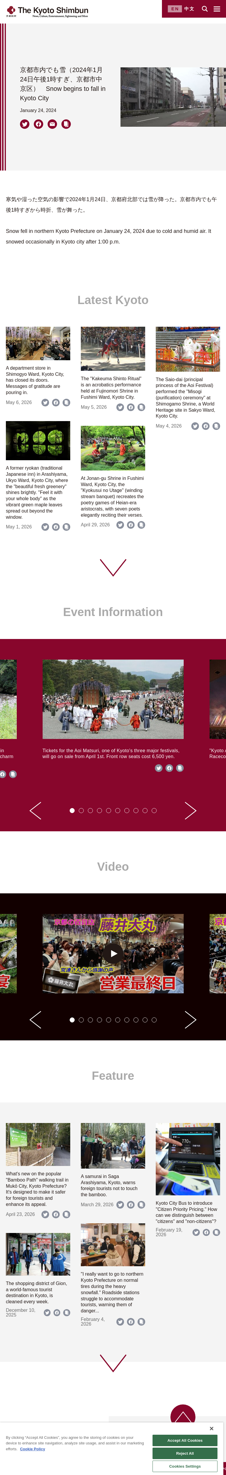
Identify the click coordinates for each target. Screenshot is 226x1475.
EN (175, 8)
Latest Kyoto (112, 300)
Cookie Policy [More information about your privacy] (32, 1449)
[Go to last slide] (35, 811)
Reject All (185, 1453)
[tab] (72, 810)
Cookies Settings (185, 1466)
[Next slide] (191, 811)
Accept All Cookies (185, 1440)
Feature (113, 1076)
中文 (189, 8)
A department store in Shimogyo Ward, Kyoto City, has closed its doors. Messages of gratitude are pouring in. (35, 380)
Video (113, 866)
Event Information (113, 612)
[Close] (211, 1428)
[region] (111, 1448)
